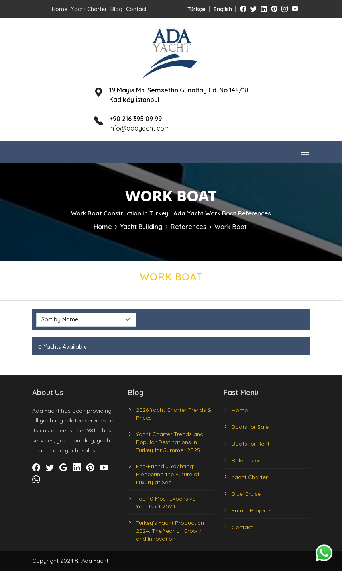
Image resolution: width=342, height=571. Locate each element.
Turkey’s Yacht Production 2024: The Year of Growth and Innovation (170, 530)
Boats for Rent (250, 443)
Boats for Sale (250, 426)
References (188, 227)
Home (59, 9)
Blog (116, 9)
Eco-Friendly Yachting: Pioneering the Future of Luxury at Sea (167, 474)
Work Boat (230, 227)
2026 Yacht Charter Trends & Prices (174, 413)
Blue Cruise (246, 493)
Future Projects (252, 510)
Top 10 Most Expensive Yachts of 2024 (165, 502)
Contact (136, 9)
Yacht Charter (89, 9)
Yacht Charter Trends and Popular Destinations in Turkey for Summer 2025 (170, 442)
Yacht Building (141, 227)
